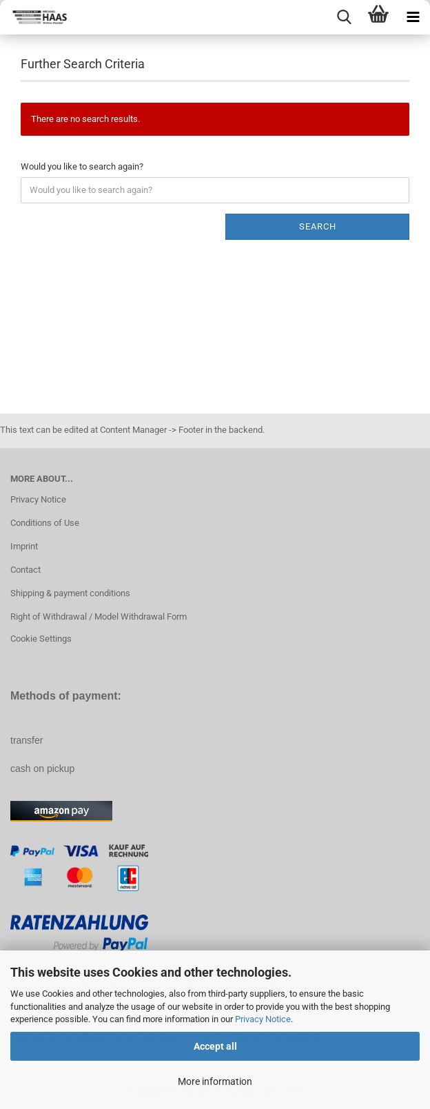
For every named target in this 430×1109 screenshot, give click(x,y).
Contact (25, 569)
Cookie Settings (41, 638)
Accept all (215, 1046)
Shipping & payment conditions (70, 593)
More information (215, 1081)
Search (317, 226)
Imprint (24, 546)
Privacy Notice (263, 1019)
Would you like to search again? (82, 166)
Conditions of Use (44, 523)
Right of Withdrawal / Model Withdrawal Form (98, 616)
